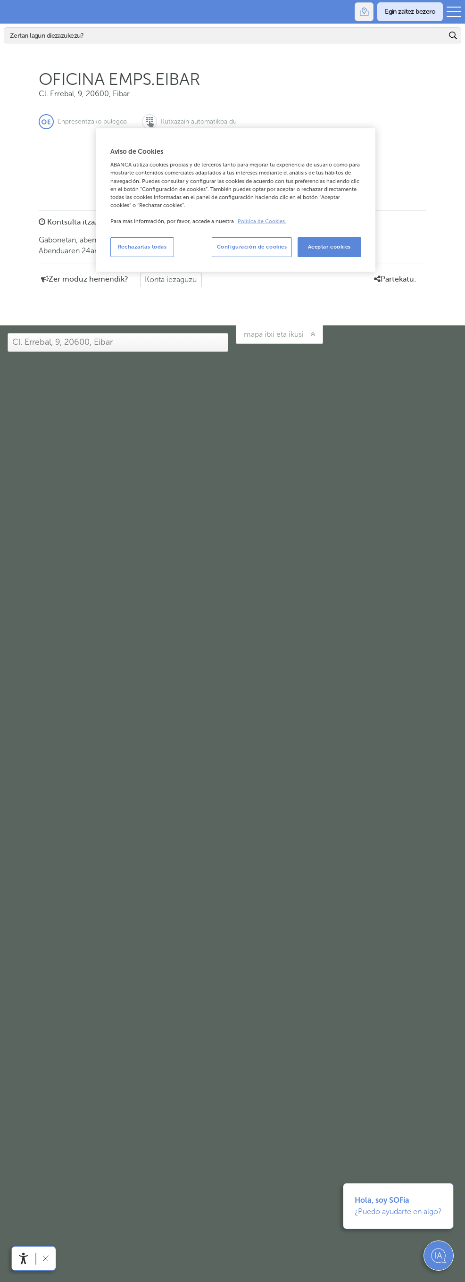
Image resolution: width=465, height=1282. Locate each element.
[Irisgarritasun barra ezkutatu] (45, 1258)
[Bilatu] (225, 35)
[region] (235, 200)
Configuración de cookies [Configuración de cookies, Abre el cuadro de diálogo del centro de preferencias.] (252, 246)
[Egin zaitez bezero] (410, 11)
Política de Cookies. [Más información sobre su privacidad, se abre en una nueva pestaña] (262, 221)
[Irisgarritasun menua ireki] (24, 1258)
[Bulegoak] (364, 11)
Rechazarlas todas (142, 246)
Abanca (12, 12)
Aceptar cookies (329, 246)
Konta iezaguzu (171, 279)
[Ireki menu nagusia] (454, 12)
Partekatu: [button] (395, 279)
